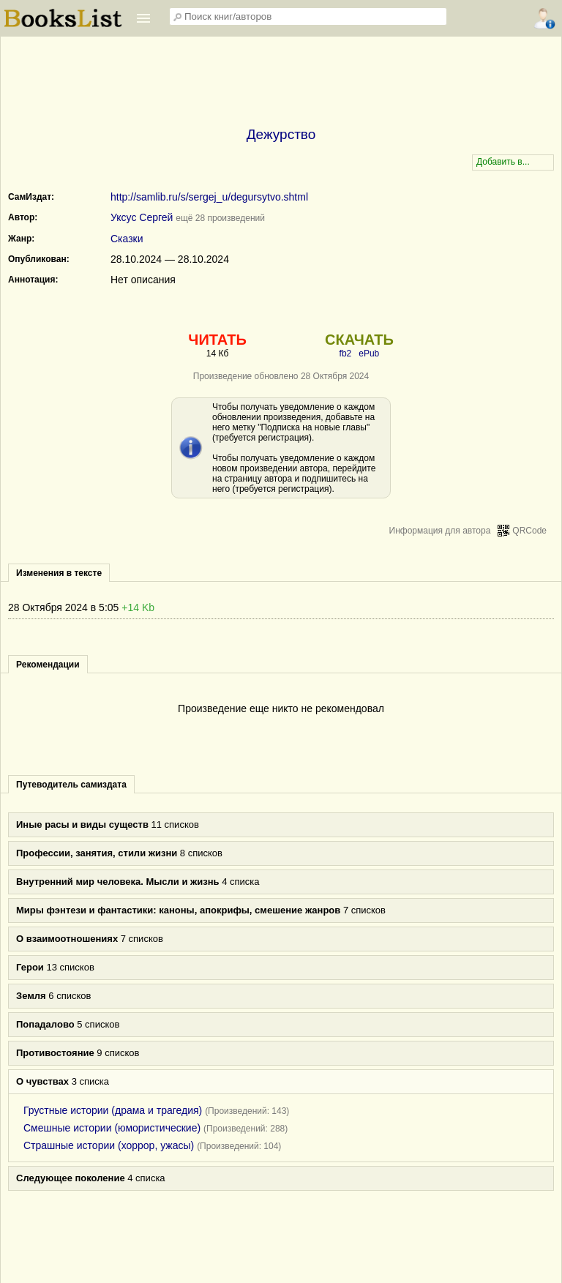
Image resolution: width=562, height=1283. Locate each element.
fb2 (346, 353)
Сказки (126, 238)
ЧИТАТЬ (217, 340)
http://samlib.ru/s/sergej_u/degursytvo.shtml (209, 197)
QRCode (529, 530)
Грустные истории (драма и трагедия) (112, 1110)
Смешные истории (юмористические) (112, 1128)
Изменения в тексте (59, 573)
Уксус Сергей (141, 217)
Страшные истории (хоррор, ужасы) (108, 1145)
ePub (369, 353)
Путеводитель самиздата (71, 784)
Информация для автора (440, 530)
